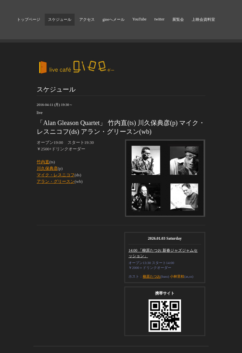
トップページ (28, 19)
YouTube (139, 19)
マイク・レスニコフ (56, 174)
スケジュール (59, 19)
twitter (159, 19)
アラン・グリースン (56, 181)
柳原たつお (152, 276)
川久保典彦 (47, 168)
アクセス (87, 19)
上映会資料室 (203, 19)
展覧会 (178, 19)
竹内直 (43, 161)
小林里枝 (177, 276)
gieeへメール (114, 19)
